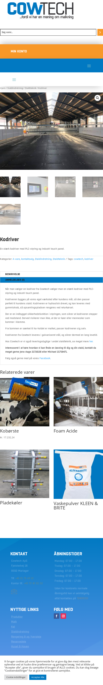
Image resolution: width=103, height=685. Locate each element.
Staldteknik (30, 88)
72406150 (82, 597)
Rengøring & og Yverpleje (26, 636)
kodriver (88, 259)
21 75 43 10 (26, 578)
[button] (97, 98)
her (91, 341)
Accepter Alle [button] (37, 677)
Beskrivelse (12, 274)
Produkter (17, 617)
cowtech (78, 259)
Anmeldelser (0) (15, 279)
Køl (13, 626)
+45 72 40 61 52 (33, 583)
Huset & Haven (20, 646)
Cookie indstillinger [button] (16, 677)
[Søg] (100, 32)
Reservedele (18, 641)
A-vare (16, 259)
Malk (14, 622)
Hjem (2, 88)
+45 (18, 578)
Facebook (44, 358)
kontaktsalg (27, 259)
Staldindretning (15, 88)
